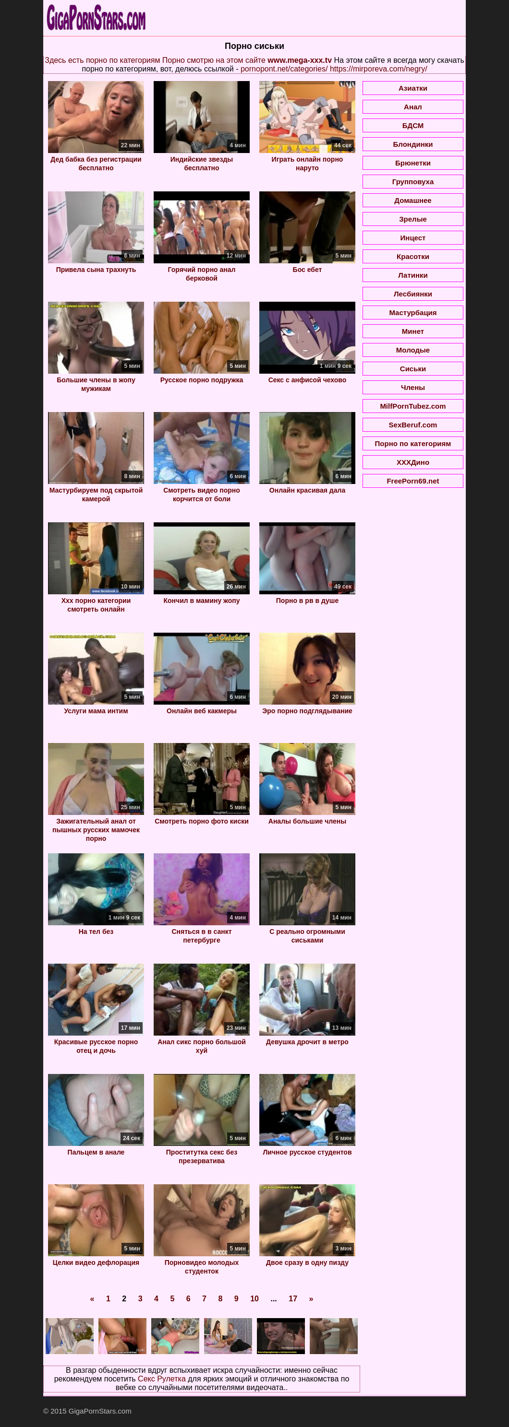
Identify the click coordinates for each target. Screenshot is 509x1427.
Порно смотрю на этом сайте (214, 60)
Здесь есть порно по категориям (102, 60)
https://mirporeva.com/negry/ (378, 69)
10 (254, 1299)
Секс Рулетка (162, 1379)
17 (293, 1299)
